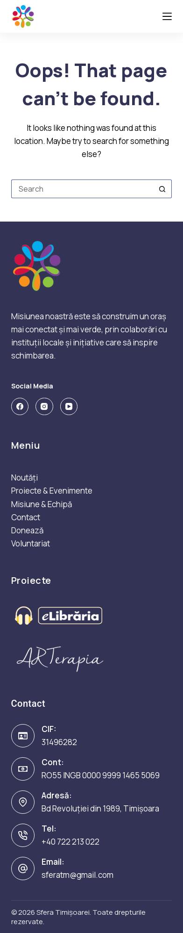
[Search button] (162, 188)
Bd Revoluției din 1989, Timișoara (100, 808)
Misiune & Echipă (41, 504)
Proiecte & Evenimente (51, 490)
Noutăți (24, 477)
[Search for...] (82, 188)
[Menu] (167, 16)
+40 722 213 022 (70, 841)
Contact (25, 517)
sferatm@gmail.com (77, 874)
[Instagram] (44, 407)
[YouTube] (69, 407)
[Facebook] (20, 407)
